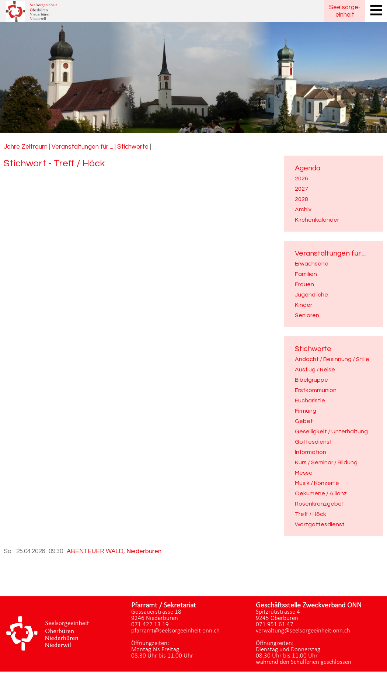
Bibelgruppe (311, 380)
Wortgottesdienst (320, 524)
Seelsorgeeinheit (344, 11)
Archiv (303, 209)
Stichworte (133, 146)
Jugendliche (311, 295)
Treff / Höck (310, 514)
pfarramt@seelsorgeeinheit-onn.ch (175, 631)
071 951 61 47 (274, 624)
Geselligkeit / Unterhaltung (331, 431)
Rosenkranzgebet (319, 504)
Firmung (305, 411)
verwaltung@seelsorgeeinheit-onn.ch (303, 631)
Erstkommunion (316, 390)
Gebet (304, 421)
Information (310, 452)
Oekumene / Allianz (321, 493)
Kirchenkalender (317, 220)
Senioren (307, 315)
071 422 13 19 (150, 624)
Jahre (12, 146)
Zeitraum (34, 146)
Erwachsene (311, 264)
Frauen (304, 284)
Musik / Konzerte (317, 483)
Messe (304, 473)
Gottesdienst (313, 442)
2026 (301, 178)
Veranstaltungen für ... (82, 146)
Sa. (8, 551)
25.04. (30, 551)
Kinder (303, 305)
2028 (301, 199)
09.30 (56, 551)
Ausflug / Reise (315, 369)
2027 (301, 189)
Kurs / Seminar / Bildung (326, 462)
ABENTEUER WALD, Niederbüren (114, 551)
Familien (306, 274)
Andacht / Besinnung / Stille (332, 359)
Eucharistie (310, 400)
